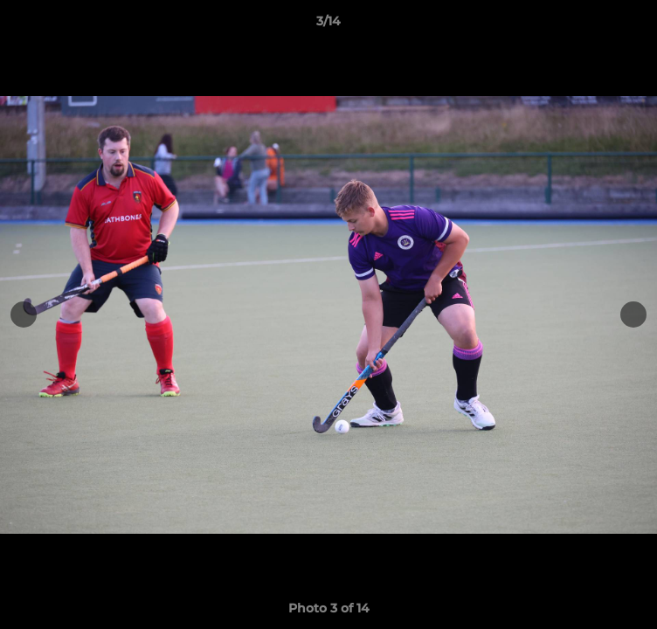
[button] (636, 25)
